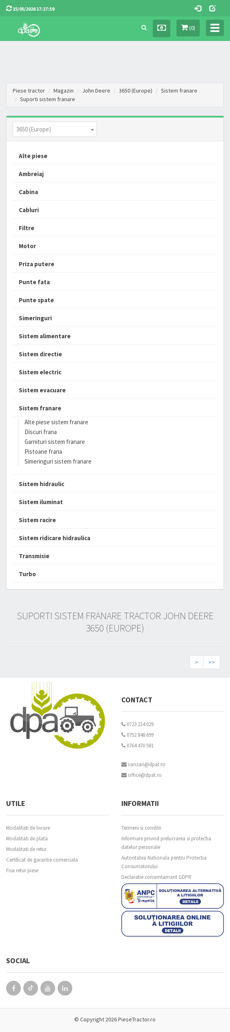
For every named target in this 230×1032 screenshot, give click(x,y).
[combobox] (55, 129)
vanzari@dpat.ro (143, 764)
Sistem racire (37, 520)
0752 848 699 (137, 734)
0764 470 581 (137, 745)
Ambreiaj (31, 174)
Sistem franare (179, 90)
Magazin (64, 90)
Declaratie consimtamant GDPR (156, 877)
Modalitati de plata (27, 838)
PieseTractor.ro (137, 1019)
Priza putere (36, 264)
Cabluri (29, 210)
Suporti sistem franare (47, 99)
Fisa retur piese (22, 870)
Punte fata (34, 282)
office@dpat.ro (141, 775)
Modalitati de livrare (28, 827)
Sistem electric (40, 372)
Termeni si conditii (141, 827)
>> (211, 662)
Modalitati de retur (26, 849)
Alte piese (33, 156)
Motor (27, 246)
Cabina (28, 192)
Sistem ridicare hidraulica (54, 538)
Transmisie (34, 556)
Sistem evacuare (42, 390)
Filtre (26, 228)
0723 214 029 (137, 724)
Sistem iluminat (41, 502)
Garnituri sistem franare (55, 442)
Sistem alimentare (45, 336)
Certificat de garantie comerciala (42, 859)
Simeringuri (35, 318)
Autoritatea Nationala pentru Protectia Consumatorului (164, 862)
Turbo (27, 574)
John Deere (96, 90)
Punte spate (36, 300)
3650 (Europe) (135, 90)
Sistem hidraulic (41, 484)
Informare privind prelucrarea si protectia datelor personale (166, 843)
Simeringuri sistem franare (58, 461)
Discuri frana (41, 432)
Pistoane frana (43, 451)
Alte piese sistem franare (56, 422)
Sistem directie (40, 354)
